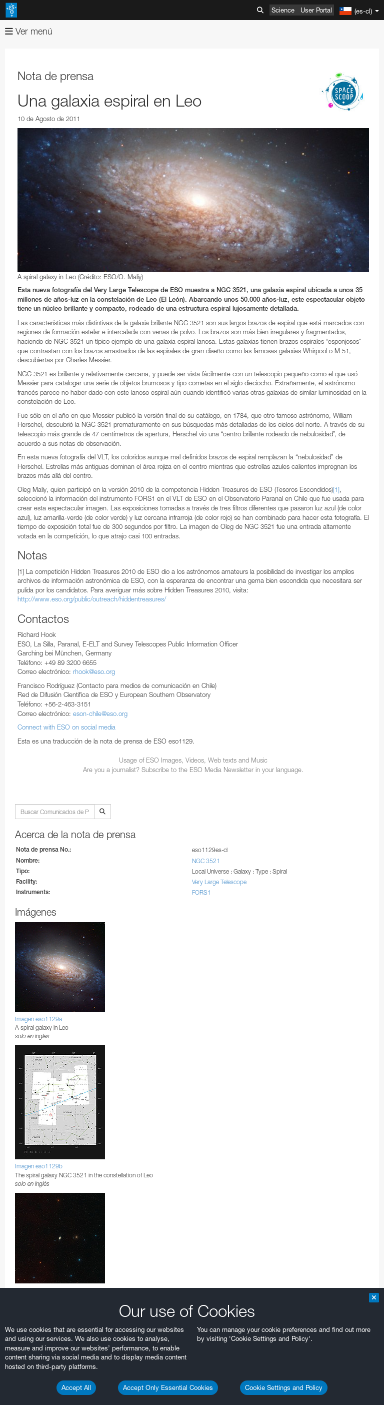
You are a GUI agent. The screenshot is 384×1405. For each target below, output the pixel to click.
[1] (336, 489)
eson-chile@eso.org (100, 714)
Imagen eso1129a (38, 1019)
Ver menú (28, 31)
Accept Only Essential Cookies (168, 1387)
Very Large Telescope (219, 882)
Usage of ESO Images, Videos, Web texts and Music (193, 760)
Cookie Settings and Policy (283, 1387)
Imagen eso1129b (38, 1166)
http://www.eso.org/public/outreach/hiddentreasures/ (92, 599)
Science (283, 10)
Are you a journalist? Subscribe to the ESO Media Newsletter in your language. (193, 770)
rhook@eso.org (94, 671)
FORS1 (201, 892)
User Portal (316, 10)
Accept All (76, 1387)
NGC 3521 (206, 861)
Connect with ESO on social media (67, 727)
